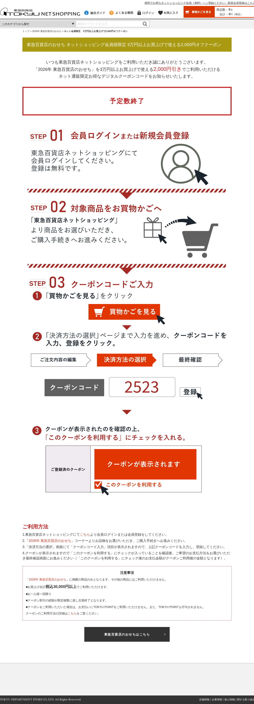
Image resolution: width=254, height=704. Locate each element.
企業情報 (217, 699)
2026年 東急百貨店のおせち (46, 31)
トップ (25, 31)
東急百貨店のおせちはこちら (127, 634)
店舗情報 (204, 699)
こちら (85, 534)
